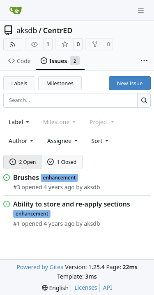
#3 (16, 187)
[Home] (15, 10)
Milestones (60, 83)
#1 (16, 223)
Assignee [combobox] (63, 141)
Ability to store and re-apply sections (71, 204)
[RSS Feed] (12, 44)
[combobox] (19, 121)
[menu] (100, 140)
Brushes (26, 177)
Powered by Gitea (40, 267)
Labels (19, 83)
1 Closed (62, 162)
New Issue (130, 83)
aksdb (26, 30)
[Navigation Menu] (141, 10)
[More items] (144, 61)
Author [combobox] (21, 141)
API (107, 287)
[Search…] (144, 100)
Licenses (85, 287)
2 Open (22, 162)
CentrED (58, 30)
